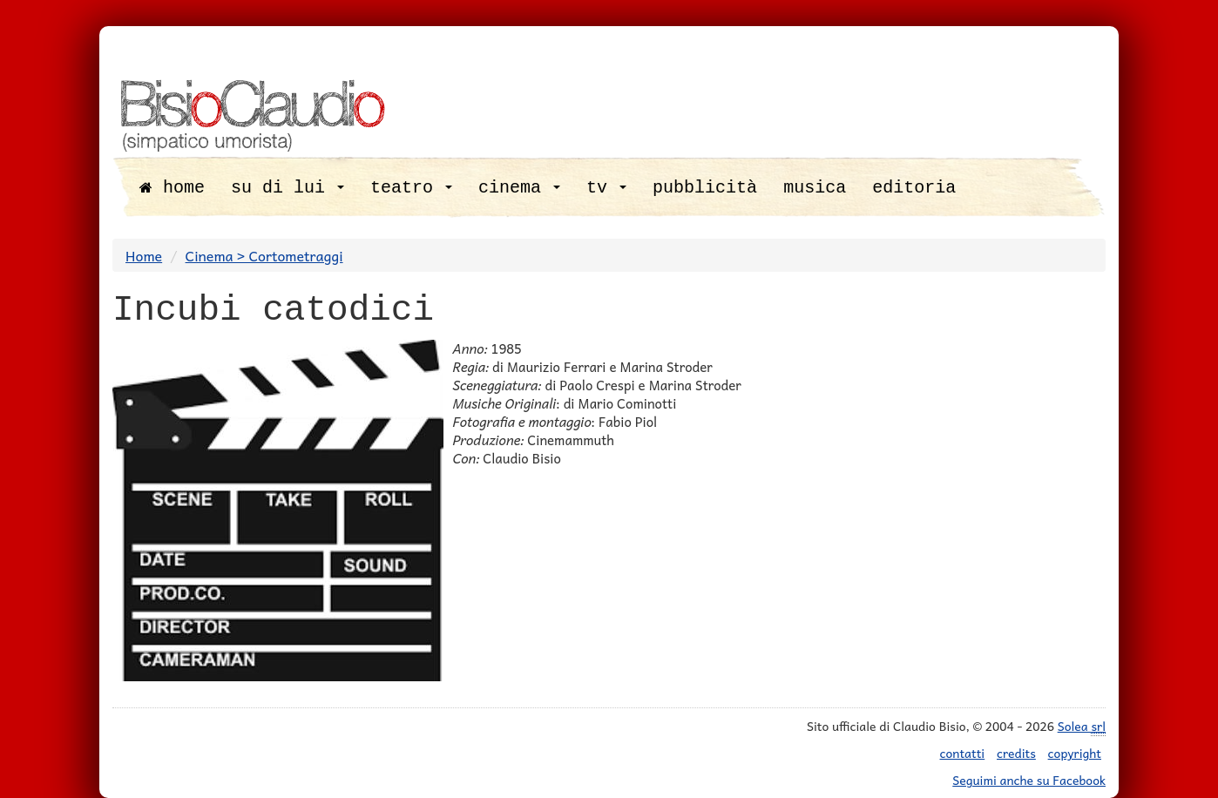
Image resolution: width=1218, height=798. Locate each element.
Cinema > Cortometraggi (264, 255)
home (172, 188)
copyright (1074, 752)
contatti (962, 752)
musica (814, 188)
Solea (1082, 726)
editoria (914, 188)
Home (143, 255)
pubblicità (705, 188)
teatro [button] (411, 188)
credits (1016, 752)
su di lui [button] (287, 188)
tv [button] (606, 188)
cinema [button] (519, 188)
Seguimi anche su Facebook (1029, 779)
